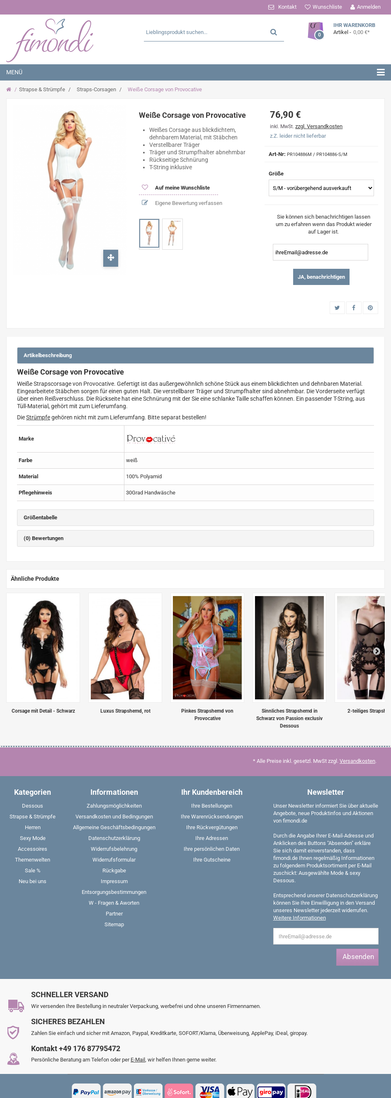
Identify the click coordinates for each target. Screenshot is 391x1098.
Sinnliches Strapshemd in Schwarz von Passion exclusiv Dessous (289, 718)
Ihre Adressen (211, 838)
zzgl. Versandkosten (318, 126)
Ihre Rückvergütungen (212, 827)
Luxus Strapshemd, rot (125, 711)
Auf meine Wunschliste (182, 188)
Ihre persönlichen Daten (212, 849)
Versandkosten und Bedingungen (114, 816)
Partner (114, 914)
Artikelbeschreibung (48, 355)
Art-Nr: (277, 154)
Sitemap (114, 924)
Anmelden (369, 7)
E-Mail (138, 1060)
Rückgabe (114, 870)
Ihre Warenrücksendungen (212, 816)
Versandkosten (357, 761)
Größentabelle (40, 517)
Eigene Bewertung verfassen (188, 203)
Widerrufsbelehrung (114, 849)
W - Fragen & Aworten (114, 903)
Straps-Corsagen (96, 89)
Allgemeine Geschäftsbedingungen (114, 827)
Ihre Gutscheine (212, 860)
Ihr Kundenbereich (212, 792)
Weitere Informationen (299, 918)
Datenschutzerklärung (114, 838)
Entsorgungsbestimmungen (114, 892)
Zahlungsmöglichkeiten (114, 806)
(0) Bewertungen (43, 538)
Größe (277, 173)
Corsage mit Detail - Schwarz (43, 711)
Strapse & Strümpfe (42, 89)
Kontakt (287, 7)
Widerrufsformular (114, 860)
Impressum (114, 881)
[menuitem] (32, 807)
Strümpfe (38, 417)
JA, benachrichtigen (321, 277)
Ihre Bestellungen (211, 806)
